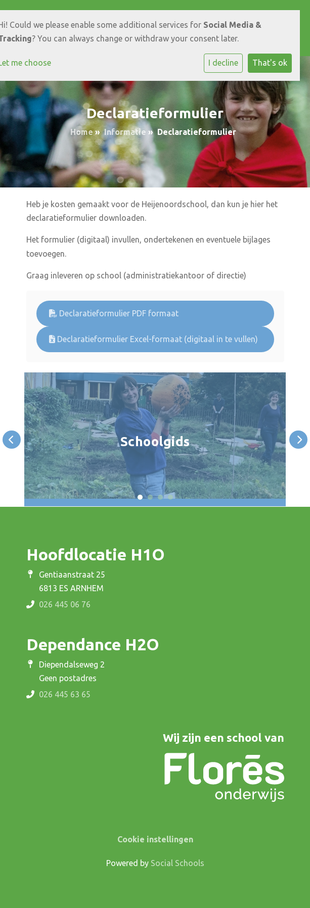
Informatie (125, 131)
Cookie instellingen (155, 839)
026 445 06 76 (65, 604)
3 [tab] (160, 497)
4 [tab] (170, 497)
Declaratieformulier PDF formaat (114, 313)
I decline (223, 62)
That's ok (269, 62)
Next (298, 440)
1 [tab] (140, 497)
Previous (12, 440)
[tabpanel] (155, 439)
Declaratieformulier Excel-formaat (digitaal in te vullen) (153, 339)
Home (81, 131)
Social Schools (177, 863)
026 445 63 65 (65, 694)
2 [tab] (150, 497)
